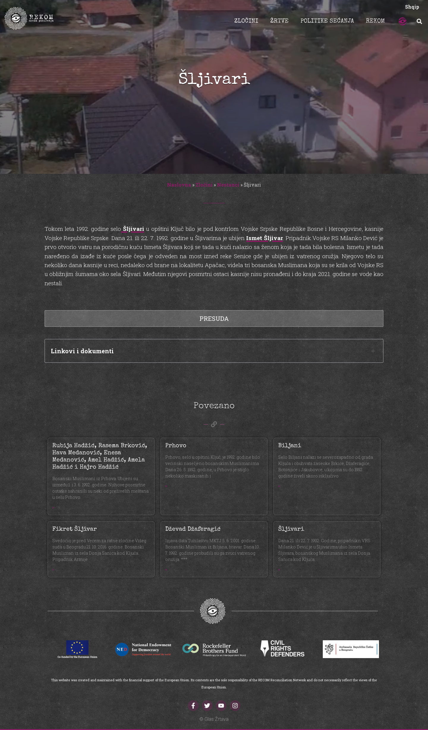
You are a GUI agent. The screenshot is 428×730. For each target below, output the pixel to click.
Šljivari (132, 228)
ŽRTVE (279, 21)
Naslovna (179, 185)
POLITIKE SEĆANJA (327, 21)
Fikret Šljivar (74, 529)
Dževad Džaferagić (193, 529)
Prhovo (175, 446)
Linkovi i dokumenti (82, 351)
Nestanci (228, 185)
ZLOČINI (246, 21)
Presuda (214, 318)
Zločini (204, 185)
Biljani (289, 446)
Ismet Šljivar (264, 238)
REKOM (375, 21)
